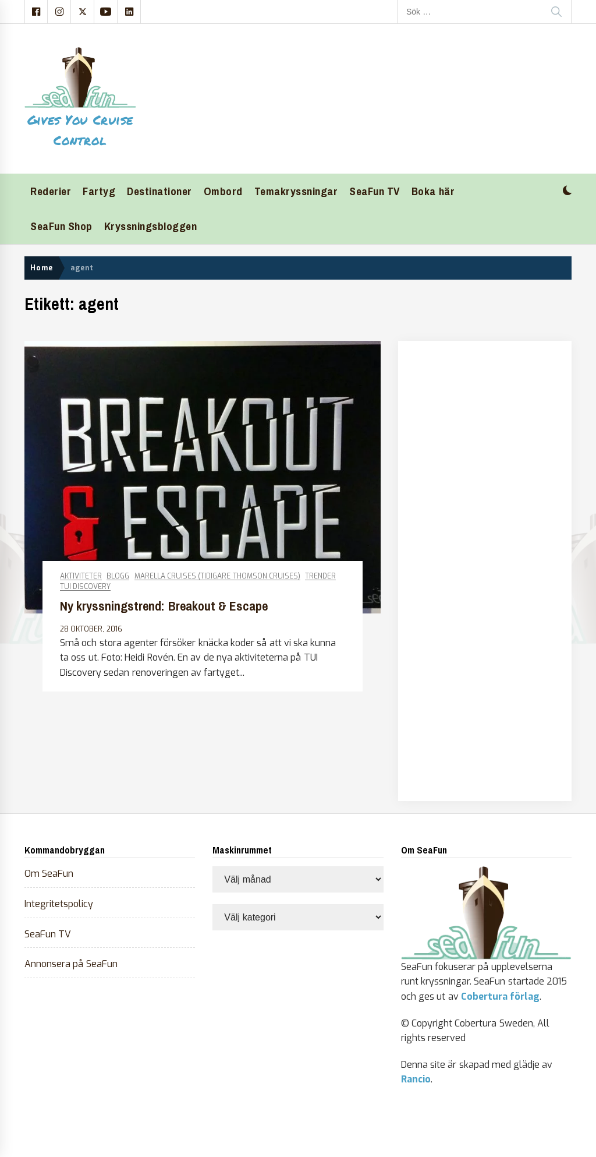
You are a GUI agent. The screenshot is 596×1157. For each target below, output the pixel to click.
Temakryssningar (296, 191)
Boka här (433, 191)
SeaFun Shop (61, 226)
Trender (320, 576)
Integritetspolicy (58, 904)
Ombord (223, 191)
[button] (567, 192)
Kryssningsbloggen (150, 226)
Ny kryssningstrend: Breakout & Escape (164, 606)
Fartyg (99, 191)
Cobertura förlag (500, 996)
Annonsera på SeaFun (71, 964)
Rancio (416, 1079)
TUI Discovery (85, 587)
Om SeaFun (48, 873)
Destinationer (159, 191)
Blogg (118, 576)
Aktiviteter (81, 576)
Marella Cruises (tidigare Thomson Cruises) (217, 576)
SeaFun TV (374, 191)
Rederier (50, 191)
